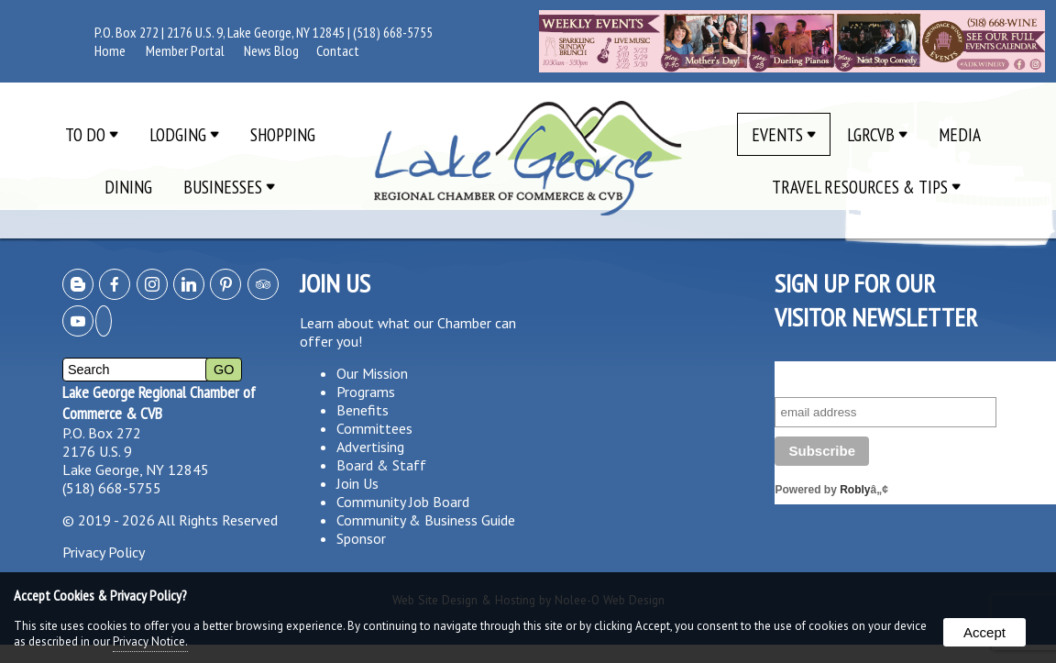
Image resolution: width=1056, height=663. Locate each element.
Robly (855, 489)
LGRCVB (877, 134)
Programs (365, 391)
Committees (374, 428)
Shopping (282, 134)
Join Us (357, 483)
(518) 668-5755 (393, 32)
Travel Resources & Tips (866, 186)
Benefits (362, 410)
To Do (91, 134)
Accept (984, 632)
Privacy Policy (103, 552)
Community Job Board (402, 501)
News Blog (271, 50)
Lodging (184, 134)
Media (960, 134)
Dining (128, 186)
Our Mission (372, 373)
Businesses (229, 186)
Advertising (370, 446)
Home (110, 50)
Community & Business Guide (425, 520)
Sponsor (361, 538)
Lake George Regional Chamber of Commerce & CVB (159, 402)
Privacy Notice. (150, 641)
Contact (337, 50)
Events (784, 134)
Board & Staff (381, 465)
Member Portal (185, 50)
